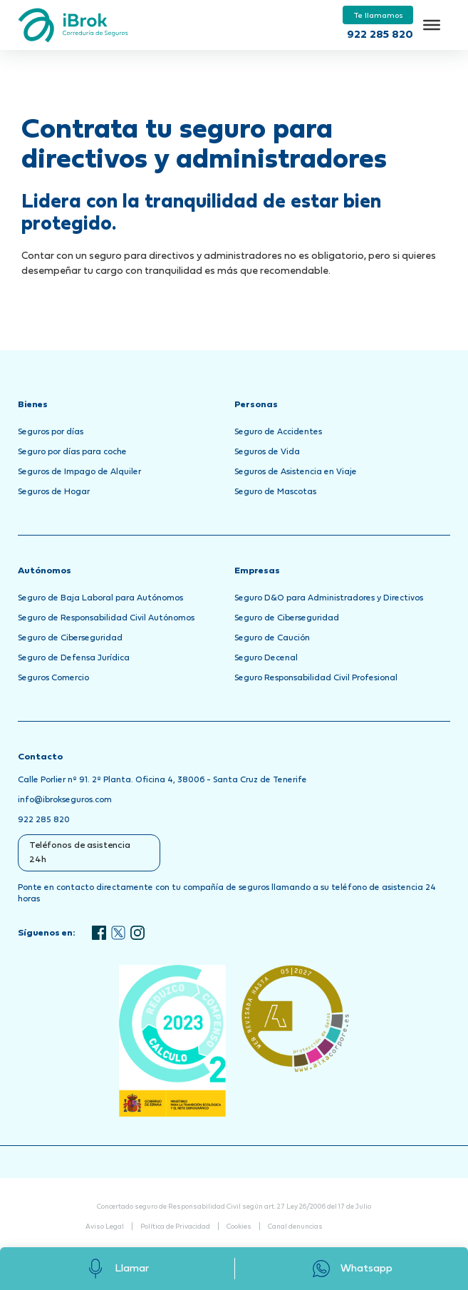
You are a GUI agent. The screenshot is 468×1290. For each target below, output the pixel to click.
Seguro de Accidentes (278, 432)
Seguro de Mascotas (275, 492)
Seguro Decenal (266, 658)
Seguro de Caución (272, 638)
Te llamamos (378, 15)
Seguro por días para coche (72, 452)
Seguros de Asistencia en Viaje (295, 472)
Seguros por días (50, 432)
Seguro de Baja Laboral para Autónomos (100, 598)
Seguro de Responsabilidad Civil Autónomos (106, 618)
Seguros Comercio (53, 678)
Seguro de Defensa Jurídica (74, 658)
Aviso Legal (104, 1227)
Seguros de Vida (267, 452)
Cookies (239, 1227)
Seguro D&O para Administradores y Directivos (328, 598)
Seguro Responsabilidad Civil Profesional (315, 678)
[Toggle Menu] (431, 25)
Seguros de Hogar (54, 492)
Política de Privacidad (175, 1227)
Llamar (117, 1269)
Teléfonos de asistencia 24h (79, 852)
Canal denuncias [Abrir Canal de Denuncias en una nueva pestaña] (295, 1227)
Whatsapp (351, 1269)
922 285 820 (380, 35)
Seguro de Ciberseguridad (70, 638)
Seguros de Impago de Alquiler (79, 472)
